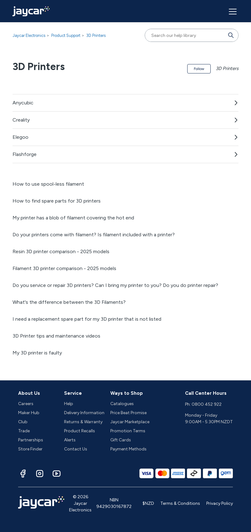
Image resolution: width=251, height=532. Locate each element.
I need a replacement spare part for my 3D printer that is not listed (87, 319)
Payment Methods (128, 449)
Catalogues (122, 403)
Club (23, 421)
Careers (25, 403)
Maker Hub (28, 412)
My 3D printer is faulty (37, 353)
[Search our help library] (185, 35)
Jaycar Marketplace (129, 421)
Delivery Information (84, 412)
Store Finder (30, 449)
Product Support (65, 35)
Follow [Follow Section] (199, 69)
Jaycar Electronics (29, 35)
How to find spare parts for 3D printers (57, 201)
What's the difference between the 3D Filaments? (69, 302)
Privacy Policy (219, 503)
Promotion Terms (127, 431)
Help (68, 403)
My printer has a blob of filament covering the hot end (73, 218)
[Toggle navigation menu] (231, 11)
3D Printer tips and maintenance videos (56, 336)
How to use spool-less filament (48, 184)
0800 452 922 (207, 404)
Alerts (70, 440)
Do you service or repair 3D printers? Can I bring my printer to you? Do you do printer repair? (115, 285)
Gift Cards (120, 440)
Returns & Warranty (83, 421)
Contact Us (75, 449)
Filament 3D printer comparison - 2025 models (64, 268)
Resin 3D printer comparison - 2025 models (61, 251)
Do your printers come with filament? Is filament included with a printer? (94, 235)
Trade (24, 431)
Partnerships (30, 440)
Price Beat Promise (128, 412)
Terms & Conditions (180, 503)
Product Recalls (79, 431)
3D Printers (96, 35)
